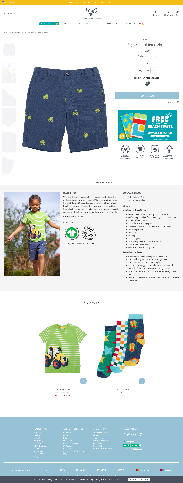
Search (8, 13)
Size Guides (67, 440)
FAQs (65, 453)
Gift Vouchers (68, 448)
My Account (67, 446)
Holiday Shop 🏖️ (135, 23)
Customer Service (73, 428)
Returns (66, 438)
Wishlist (173, 102)
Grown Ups (106, 23)
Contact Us (67, 432)
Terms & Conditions (100, 440)
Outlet (119, 23)
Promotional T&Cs (100, 432)
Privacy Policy (98, 438)
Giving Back (37, 456)
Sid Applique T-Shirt (136, 197)
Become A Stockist (40, 453)
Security (96, 435)
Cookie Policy (98, 446)
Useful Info (99, 428)
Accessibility (97, 443)
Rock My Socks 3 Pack (137, 199)
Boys (94, 23)
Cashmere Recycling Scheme (73, 451)
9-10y (153, 70)
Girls (85, 23)
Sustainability (38, 440)
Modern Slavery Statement (103, 448)
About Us (36, 435)
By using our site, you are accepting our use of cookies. (107, 479)
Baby (65, 23)
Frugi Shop (37, 432)
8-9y (147, 70)
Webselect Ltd (110, 475)
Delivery (66, 435)
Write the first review (147, 56)
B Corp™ (36, 438)
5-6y (140, 70)
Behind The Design (40, 446)
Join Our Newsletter (70, 443)
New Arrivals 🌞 (49, 23)
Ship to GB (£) (9, 2)
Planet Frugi (40, 428)
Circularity (37, 443)
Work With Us (38, 451)
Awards (36, 448)
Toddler (75, 23)
